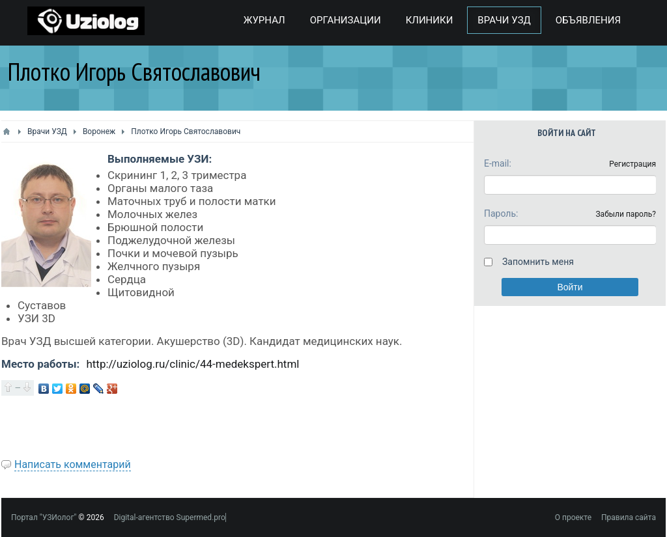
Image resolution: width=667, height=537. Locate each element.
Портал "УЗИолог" (43, 517)
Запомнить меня (538, 261)
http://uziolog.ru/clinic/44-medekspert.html (192, 363)
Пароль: (501, 213)
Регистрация (632, 164)
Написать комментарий (72, 464)
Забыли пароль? (625, 214)
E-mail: (497, 163)
